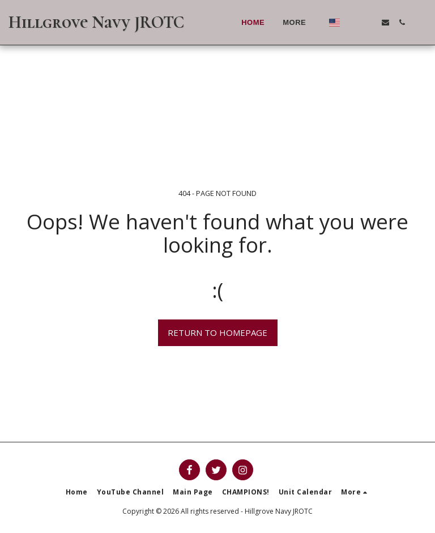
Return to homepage (217, 332)
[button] (352, 22)
